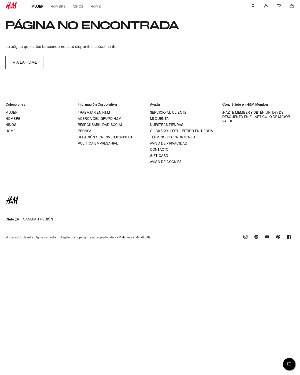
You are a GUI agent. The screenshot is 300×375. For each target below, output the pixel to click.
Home (96, 6)
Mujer (37, 6)
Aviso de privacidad (168, 143)
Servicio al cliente (168, 112)
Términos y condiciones (172, 137)
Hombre (58, 6)
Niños (78, 6)
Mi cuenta (159, 118)
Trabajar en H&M (94, 112)
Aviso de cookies (166, 162)
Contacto (159, 149)
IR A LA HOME (25, 62)
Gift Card (159, 156)
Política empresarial (98, 143)
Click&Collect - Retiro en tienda (181, 131)
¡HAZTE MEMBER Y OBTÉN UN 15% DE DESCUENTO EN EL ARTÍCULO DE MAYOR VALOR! (256, 116)
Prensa (84, 131)
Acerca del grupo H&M (99, 118)
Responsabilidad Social (100, 125)
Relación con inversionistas (105, 137)
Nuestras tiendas (166, 125)
